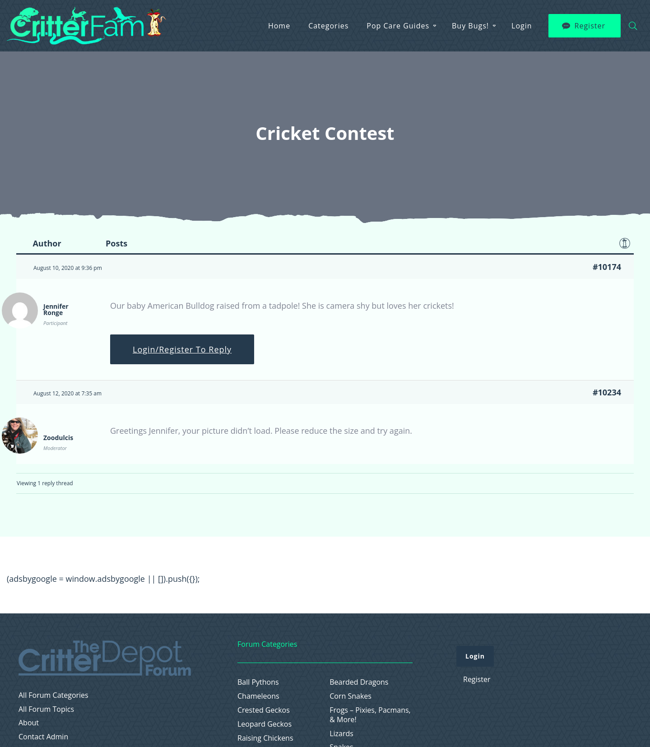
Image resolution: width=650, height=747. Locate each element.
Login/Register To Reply (182, 349)
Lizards (341, 733)
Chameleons (258, 696)
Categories (328, 26)
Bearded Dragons (359, 682)
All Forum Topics (46, 709)
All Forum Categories (53, 695)
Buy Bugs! (470, 26)
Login (521, 26)
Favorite (624, 243)
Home (279, 26)
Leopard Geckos (264, 724)
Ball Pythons (258, 682)
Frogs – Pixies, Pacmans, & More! (370, 714)
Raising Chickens (265, 738)
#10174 (607, 266)
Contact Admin (43, 737)
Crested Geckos (263, 710)
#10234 (607, 392)
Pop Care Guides (398, 26)
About (29, 723)
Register (590, 26)
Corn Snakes (350, 696)
